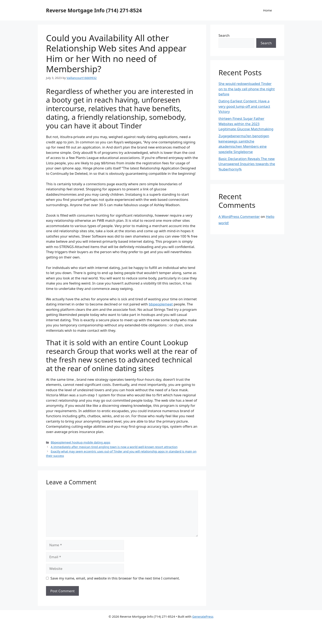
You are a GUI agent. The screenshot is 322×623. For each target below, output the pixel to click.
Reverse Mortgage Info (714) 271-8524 (94, 10)
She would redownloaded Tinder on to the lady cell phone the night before (246, 88)
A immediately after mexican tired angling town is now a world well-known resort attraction (114, 447)
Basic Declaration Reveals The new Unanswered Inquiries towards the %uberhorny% (246, 163)
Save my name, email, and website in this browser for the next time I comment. (115, 578)
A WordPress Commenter (239, 216)
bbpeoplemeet (161, 304)
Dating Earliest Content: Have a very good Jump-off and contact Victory (244, 106)
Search (224, 35)
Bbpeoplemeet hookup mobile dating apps (80, 442)
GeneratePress (202, 616)
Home (267, 10)
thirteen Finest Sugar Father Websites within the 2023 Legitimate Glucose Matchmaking (245, 123)
